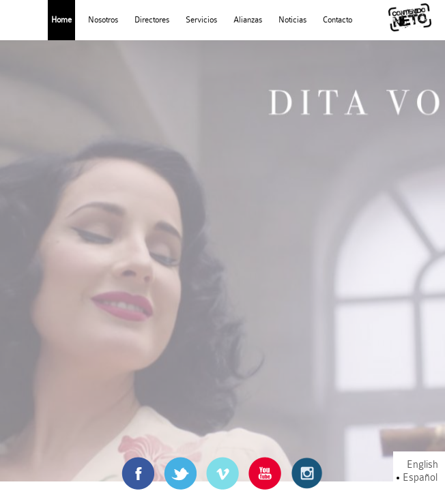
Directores (151, 20)
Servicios (201, 20)
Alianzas (247, 20)
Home (61, 20)
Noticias (292, 20)
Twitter (180, 463)
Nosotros (103, 20)
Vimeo (223, 463)
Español (420, 477)
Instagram (307, 463)
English (422, 465)
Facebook (137, 463)
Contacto (337, 20)
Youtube (264, 463)
